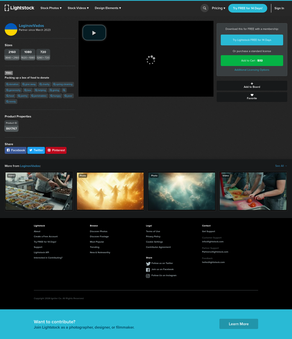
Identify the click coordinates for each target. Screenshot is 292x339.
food (10, 96)
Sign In (279, 8)
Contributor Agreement (158, 247)
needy (11, 101)
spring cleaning (62, 84)
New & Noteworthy (100, 252)
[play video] (94, 32)
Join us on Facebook (163, 269)
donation (12, 84)
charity (44, 84)
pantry (22, 96)
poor (68, 96)
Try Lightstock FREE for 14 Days (252, 40)
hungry (55, 96)
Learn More (239, 324)
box (27, 90)
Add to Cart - (252, 61)
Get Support (208, 231)
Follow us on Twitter (162, 263)
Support (38, 247)
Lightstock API (41, 252)
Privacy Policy (153, 236)
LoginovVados (31, 25)
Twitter (36, 150)
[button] (51, 8)
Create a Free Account (46, 236)
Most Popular (97, 242)
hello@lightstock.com (213, 262)
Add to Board (252, 85)
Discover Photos (98, 231)
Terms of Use (153, 231)
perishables (38, 96)
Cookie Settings (154, 242)
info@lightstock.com (213, 241)
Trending (94, 247)
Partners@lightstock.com (215, 252)
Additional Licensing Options (252, 70)
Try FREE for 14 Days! (247, 8)
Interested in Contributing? (48, 257)
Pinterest (56, 150)
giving (54, 90)
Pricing (218, 8)
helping (40, 90)
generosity (13, 90)
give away (29, 84)
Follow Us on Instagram (164, 275)
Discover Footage (99, 236)
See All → (281, 166)
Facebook (15, 150)
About (37, 231)
